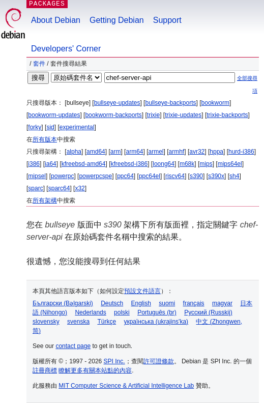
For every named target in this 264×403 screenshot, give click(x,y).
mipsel (37, 176)
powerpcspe (95, 176)
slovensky (46, 321)
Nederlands (90, 312)
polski (122, 312)
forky (34, 127)
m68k (187, 163)
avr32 (196, 151)
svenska (78, 321)
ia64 (50, 163)
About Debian (55, 20)
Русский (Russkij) (208, 312)
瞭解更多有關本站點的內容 (95, 370)
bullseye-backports (170, 102)
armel (156, 151)
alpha (74, 151)
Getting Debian (117, 20)
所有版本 (45, 139)
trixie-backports (227, 115)
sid (50, 127)
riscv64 (175, 176)
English (141, 303)
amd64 (95, 151)
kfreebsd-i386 (129, 163)
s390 (196, 176)
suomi (167, 303)
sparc (35, 188)
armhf (177, 151)
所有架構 (45, 200)
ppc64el (149, 176)
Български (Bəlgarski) (63, 303)
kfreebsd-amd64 (84, 163)
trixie (153, 115)
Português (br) (157, 312)
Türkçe (106, 321)
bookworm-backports (113, 115)
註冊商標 (45, 370)
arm (115, 151)
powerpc (62, 176)
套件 (39, 63)
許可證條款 (158, 361)
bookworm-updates (54, 115)
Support (167, 20)
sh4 (234, 176)
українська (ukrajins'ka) (156, 321)
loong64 (163, 163)
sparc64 (59, 188)
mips (205, 163)
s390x (216, 176)
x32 (79, 188)
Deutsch (112, 303)
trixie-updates (183, 115)
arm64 (134, 151)
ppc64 (125, 176)
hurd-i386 (241, 151)
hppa (216, 151)
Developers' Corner (66, 48)
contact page (73, 346)
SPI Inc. (114, 361)
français (193, 303)
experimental (77, 127)
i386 (34, 163)
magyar (222, 303)
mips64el (230, 163)
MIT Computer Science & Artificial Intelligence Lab (126, 385)
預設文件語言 (142, 291)
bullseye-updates (117, 102)
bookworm (215, 102)
